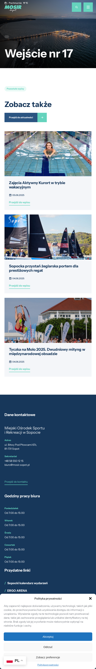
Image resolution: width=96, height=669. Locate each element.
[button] (90, 598)
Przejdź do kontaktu (16, 481)
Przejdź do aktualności (21, 117)
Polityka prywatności (48, 664)
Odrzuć (47, 647)
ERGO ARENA (17, 590)
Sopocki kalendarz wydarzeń (27, 583)
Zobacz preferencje (48, 657)
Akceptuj (48, 636)
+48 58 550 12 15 (13, 461)
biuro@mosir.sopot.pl (17, 465)
